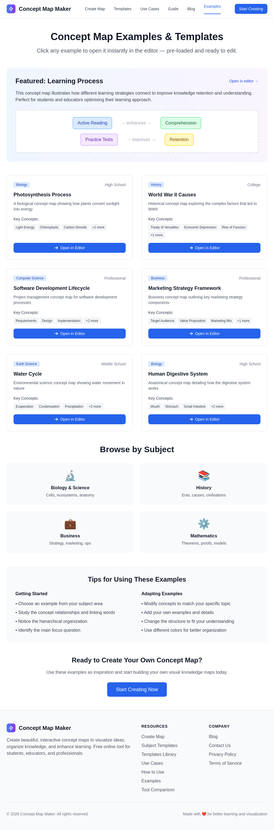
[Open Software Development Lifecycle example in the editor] (70, 307)
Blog (191, 9)
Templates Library (158, 754)
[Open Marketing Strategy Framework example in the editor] (204, 307)
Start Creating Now (137, 689)
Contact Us (220, 745)
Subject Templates (159, 745)
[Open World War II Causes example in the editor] (204, 217)
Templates (122, 9)
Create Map (95, 9)
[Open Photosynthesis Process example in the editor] (70, 217)
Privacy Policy (222, 754)
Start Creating (251, 9)
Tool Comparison (158, 789)
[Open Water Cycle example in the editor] (70, 392)
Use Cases (149, 9)
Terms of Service (225, 763)
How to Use (152, 772)
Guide (173, 9)
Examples (212, 6)
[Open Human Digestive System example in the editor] (204, 392)
